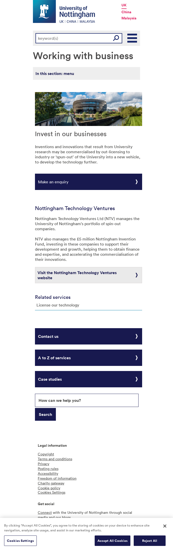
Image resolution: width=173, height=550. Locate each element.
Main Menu (132, 38)
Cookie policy (49, 487)
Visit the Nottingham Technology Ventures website (77, 275)
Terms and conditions (55, 458)
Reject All (149, 542)
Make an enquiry (53, 181)
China (126, 12)
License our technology (57, 305)
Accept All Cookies (112, 542)
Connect (45, 512)
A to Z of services (54, 358)
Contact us (48, 336)
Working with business (83, 55)
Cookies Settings (20, 542)
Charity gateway (51, 483)
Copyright (46, 454)
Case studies (50, 379)
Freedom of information (57, 478)
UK (124, 5)
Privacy (43, 463)
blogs (66, 517)
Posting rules (48, 468)
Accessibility (48, 473)
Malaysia (129, 18)
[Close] (164, 527)
